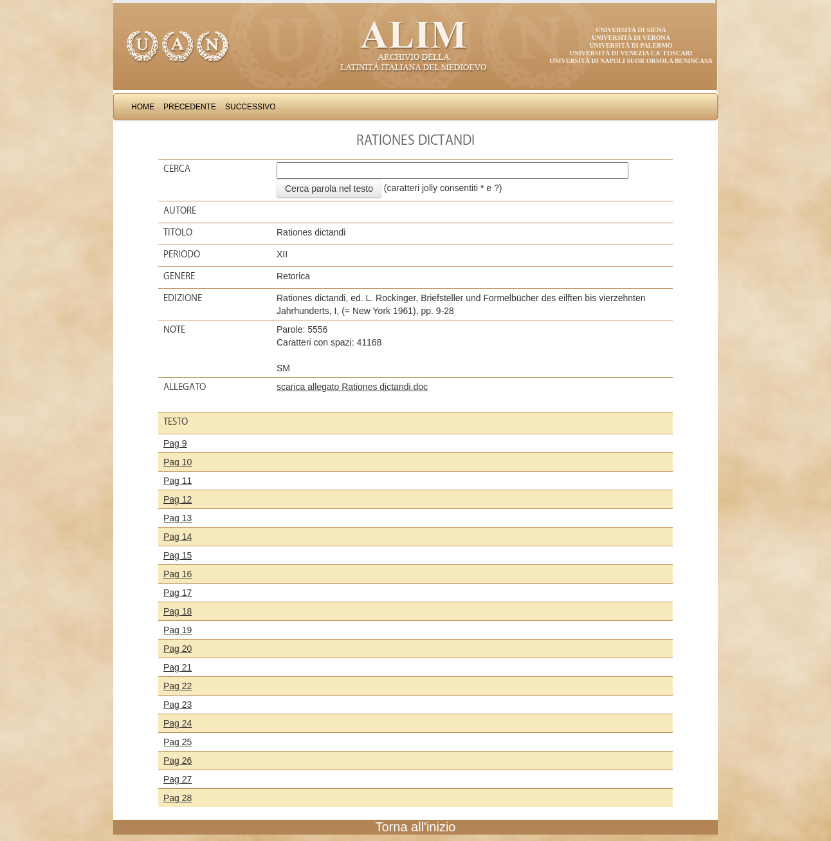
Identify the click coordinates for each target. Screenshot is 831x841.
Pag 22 (177, 686)
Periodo (181, 254)
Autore (179, 210)
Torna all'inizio (416, 827)
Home (142, 106)
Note (174, 329)
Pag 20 (177, 648)
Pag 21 (177, 667)
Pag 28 (177, 798)
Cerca (176, 168)
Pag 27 (177, 779)
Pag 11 (177, 481)
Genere (179, 276)
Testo (175, 421)
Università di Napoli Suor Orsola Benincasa (631, 60)
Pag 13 (177, 518)
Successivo (250, 106)
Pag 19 (177, 630)
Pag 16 (177, 574)
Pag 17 (177, 592)
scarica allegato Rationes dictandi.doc (352, 387)
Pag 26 (177, 760)
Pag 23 (177, 704)
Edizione (182, 297)
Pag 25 (177, 742)
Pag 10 (177, 462)
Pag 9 (175, 443)
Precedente (189, 106)
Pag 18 (177, 611)
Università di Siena (631, 29)
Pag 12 (177, 499)
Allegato (184, 386)
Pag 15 (177, 555)
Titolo (177, 232)
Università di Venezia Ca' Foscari (631, 53)
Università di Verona (631, 37)
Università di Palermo (630, 45)
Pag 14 (177, 536)
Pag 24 (177, 723)
